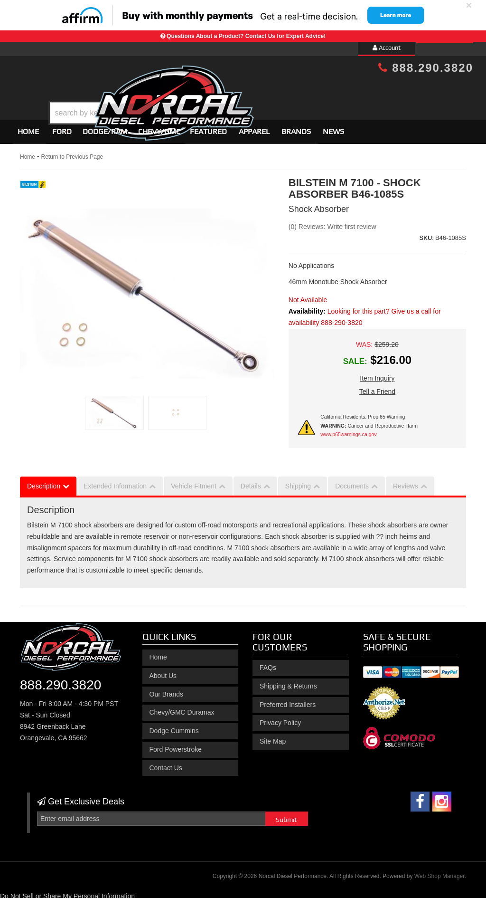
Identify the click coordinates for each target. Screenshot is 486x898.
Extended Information (115, 482)
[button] (251, 89)
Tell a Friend (377, 388)
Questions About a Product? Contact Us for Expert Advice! (246, 36)
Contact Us (166, 763)
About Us (163, 671)
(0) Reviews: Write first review (332, 222)
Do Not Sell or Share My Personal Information (67, 892)
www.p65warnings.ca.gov (348, 430)
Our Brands (167, 690)
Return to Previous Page (72, 152)
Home (28, 127)
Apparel (254, 127)
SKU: (427, 233)
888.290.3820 (425, 67)
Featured (208, 127)
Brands (296, 127)
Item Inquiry (377, 374)
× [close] (469, 5)
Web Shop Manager (439, 872)
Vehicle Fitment (193, 482)
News (333, 127)
